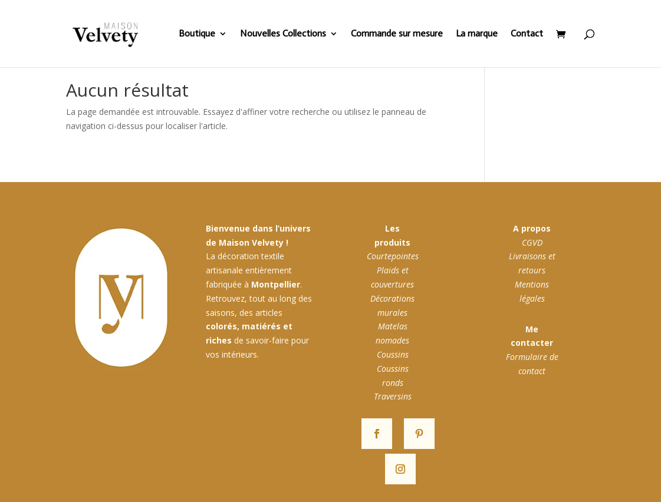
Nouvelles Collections (283, 34)
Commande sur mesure (397, 34)
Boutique (197, 34)
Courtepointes (393, 256)
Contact (527, 34)
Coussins (393, 354)
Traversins (393, 396)
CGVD (532, 242)
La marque (477, 34)
